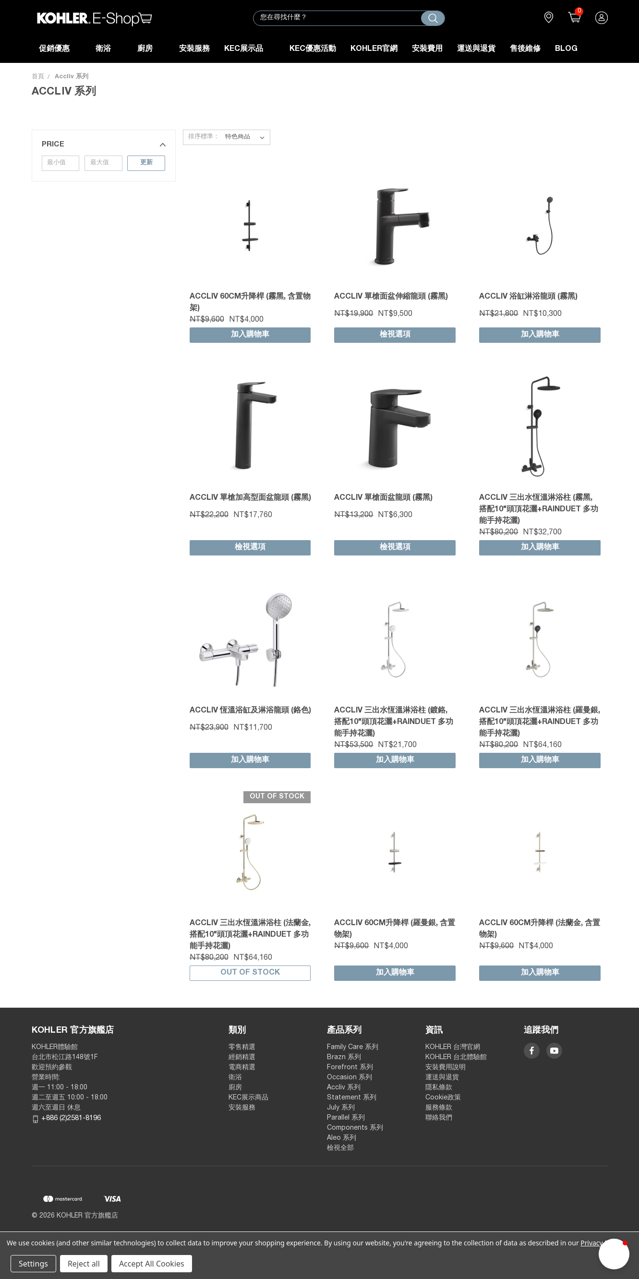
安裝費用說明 (445, 1067)
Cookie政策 (443, 1098)
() (572, 18)
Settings (33, 1263)
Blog (566, 49)
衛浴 (109, 49)
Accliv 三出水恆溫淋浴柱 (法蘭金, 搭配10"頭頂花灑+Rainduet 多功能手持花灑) (250, 935)
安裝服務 (194, 49)
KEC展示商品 (248, 1098)
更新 (146, 163)
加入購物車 (250, 335)
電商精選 (242, 1067)
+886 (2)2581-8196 (71, 1118)
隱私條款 (438, 1088)
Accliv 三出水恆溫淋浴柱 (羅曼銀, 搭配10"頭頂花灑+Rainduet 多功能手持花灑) (539, 722)
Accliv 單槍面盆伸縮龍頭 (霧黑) (391, 297)
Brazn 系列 (344, 1057)
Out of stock (250, 973)
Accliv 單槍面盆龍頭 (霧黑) (383, 498)
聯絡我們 (438, 1118)
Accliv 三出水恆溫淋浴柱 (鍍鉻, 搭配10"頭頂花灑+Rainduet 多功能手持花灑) (393, 722)
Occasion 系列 (349, 1077)
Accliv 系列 (344, 1088)
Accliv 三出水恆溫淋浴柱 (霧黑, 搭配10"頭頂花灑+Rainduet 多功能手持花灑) (538, 510)
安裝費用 (427, 49)
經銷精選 (242, 1057)
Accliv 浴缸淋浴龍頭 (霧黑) (528, 297)
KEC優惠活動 (312, 49)
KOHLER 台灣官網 (452, 1047)
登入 (601, 18)
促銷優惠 (60, 49)
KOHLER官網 (374, 49)
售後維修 (525, 49)
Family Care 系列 (352, 1047)
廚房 (151, 49)
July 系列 (341, 1108)
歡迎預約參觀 (52, 1067)
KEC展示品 (249, 49)
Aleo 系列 (341, 1138)
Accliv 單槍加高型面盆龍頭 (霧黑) (250, 498)
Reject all (84, 1263)
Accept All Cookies (151, 1263)
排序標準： (203, 137)
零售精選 (242, 1047)
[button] (104, 145)
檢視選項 (395, 335)
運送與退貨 (476, 49)
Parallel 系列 (346, 1118)
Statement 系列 (351, 1098)
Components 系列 (355, 1128)
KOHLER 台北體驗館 (459, 1057)
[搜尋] (433, 18)
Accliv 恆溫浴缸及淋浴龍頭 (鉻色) (250, 711)
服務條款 (438, 1108)
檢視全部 (340, 1148)
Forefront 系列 (350, 1067)
